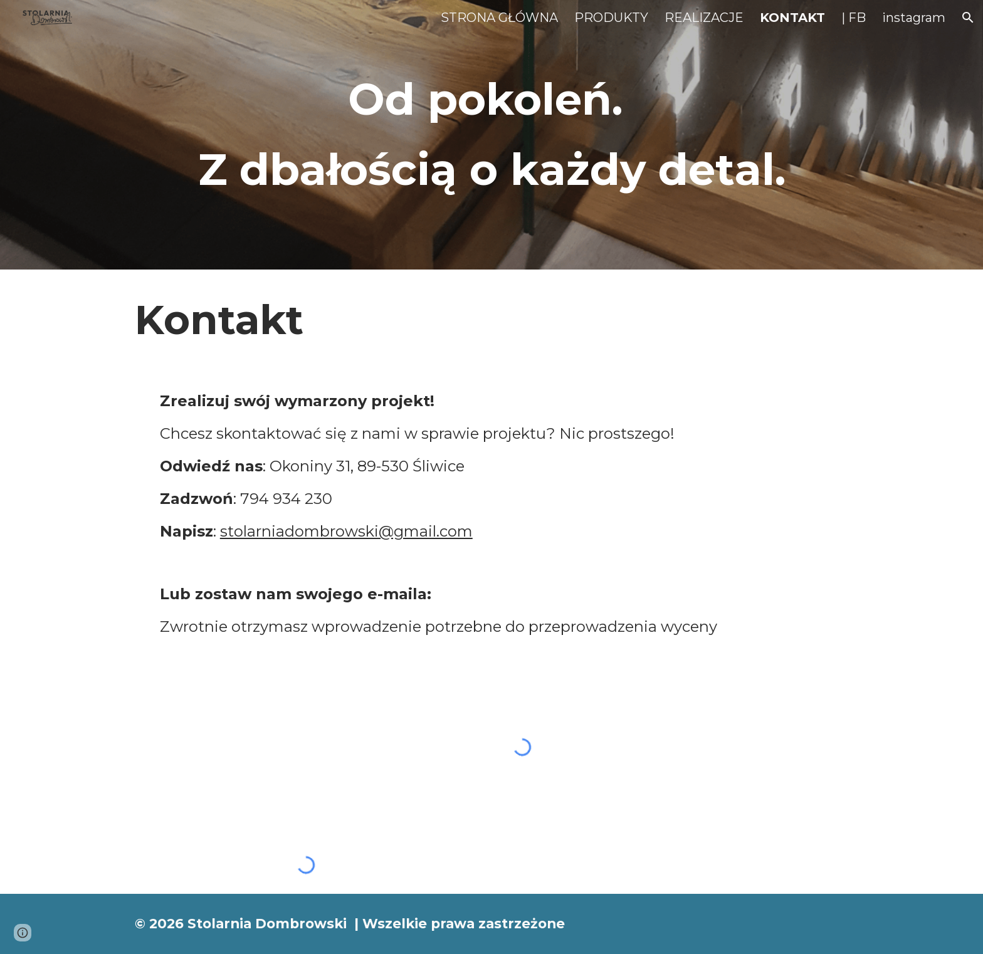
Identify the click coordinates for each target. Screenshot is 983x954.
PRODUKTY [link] (611, 17)
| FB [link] (853, 17)
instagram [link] (913, 17)
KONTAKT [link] (792, 17)
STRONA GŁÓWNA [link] (499, 17)
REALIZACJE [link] (704, 17)
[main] (491, 134)
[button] (968, 18)
